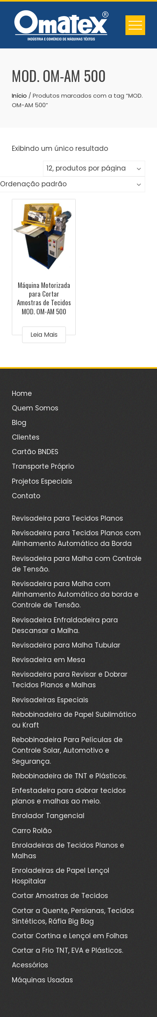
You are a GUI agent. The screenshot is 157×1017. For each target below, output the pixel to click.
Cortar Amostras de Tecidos (60, 895)
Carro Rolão (32, 830)
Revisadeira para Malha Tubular (66, 645)
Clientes (25, 437)
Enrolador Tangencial (48, 815)
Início (19, 95)
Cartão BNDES (35, 452)
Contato (26, 496)
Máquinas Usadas (42, 980)
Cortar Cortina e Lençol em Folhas (70, 936)
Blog (19, 422)
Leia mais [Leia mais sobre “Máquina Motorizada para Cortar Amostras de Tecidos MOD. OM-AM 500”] (44, 334)
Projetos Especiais (42, 481)
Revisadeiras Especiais (50, 700)
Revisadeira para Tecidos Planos (67, 518)
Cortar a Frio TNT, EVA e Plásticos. (67, 950)
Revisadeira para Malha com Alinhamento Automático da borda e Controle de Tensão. (75, 594)
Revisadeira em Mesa (48, 659)
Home (22, 393)
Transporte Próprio (43, 466)
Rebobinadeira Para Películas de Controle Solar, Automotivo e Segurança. (67, 750)
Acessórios (30, 965)
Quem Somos (35, 408)
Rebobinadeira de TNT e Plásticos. (69, 776)
